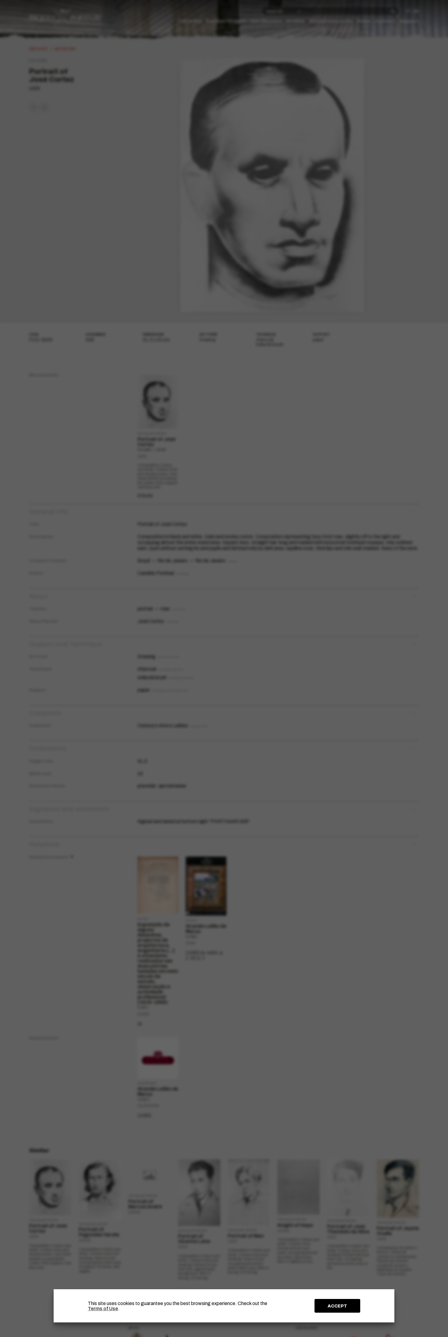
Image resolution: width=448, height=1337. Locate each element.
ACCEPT (337, 1306)
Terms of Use (103, 1308)
